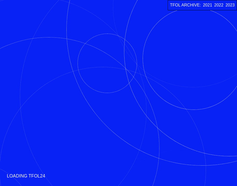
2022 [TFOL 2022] (219, 5)
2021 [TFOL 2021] (207, 5)
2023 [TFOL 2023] (230, 5)
